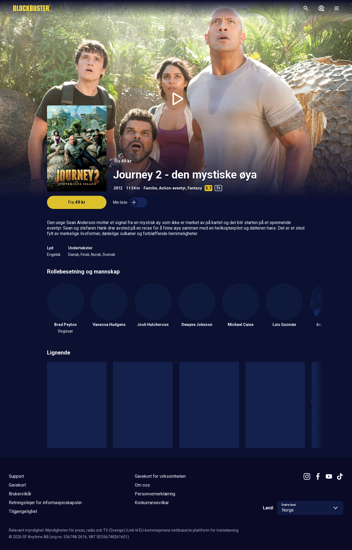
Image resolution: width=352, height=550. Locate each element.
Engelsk (54, 254)
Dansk (73, 254)
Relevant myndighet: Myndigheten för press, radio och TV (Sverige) (67, 530)
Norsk (96, 254)
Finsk (85, 254)
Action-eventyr (172, 188)
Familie (150, 188)
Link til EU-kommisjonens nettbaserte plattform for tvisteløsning (182, 530)
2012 (118, 188)
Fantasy (195, 188)
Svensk (109, 254)
